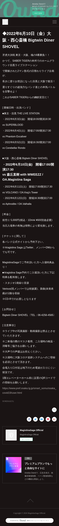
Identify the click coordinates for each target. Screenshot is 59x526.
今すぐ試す (38, 13)
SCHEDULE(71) (8, 401)
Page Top (29, 500)
